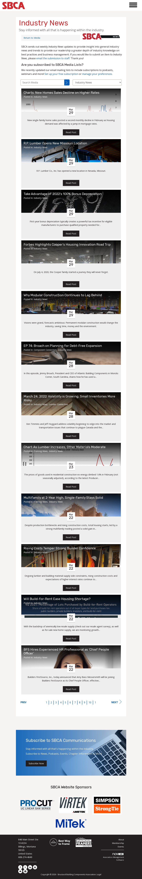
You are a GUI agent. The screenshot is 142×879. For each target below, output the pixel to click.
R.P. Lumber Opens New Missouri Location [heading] (55, 143)
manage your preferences (97, 74)
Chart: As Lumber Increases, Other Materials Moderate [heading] (65, 447)
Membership (118, 843)
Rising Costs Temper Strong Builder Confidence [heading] (60, 548)
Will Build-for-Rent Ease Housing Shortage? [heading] (57, 599)
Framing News (40, 451)
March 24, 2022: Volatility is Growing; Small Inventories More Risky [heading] (69, 398)
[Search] (67, 82)
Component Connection (45, 349)
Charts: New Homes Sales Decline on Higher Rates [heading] (61, 92)
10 (90, 702)
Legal (99, 874)
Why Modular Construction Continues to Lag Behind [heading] (63, 295)
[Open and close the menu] (82, 5)
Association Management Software (113, 857)
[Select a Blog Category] (97, 82)
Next (116, 702)
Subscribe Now (36, 763)
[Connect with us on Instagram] (35, 867)
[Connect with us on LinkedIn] (30, 867)
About (121, 839)
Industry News (40, 96)
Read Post (71, 132)
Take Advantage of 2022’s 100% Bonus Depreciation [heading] (63, 194)
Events (121, 846)
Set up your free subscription (61, 74)
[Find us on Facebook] (20, 867)
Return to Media (32, 37)
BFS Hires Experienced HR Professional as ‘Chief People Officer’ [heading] (66, 651)
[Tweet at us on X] (25, 867)
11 (96, 702)
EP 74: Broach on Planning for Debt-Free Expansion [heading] (63, 346)
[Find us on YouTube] (20, 871)
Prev (23, 702)
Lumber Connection (58, 404)
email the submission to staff (53, 58)
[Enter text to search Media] (42, 82)
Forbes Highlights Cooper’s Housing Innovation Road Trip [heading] (67, 244)
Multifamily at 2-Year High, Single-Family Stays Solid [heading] (63, 497)
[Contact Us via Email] (25, 871)
